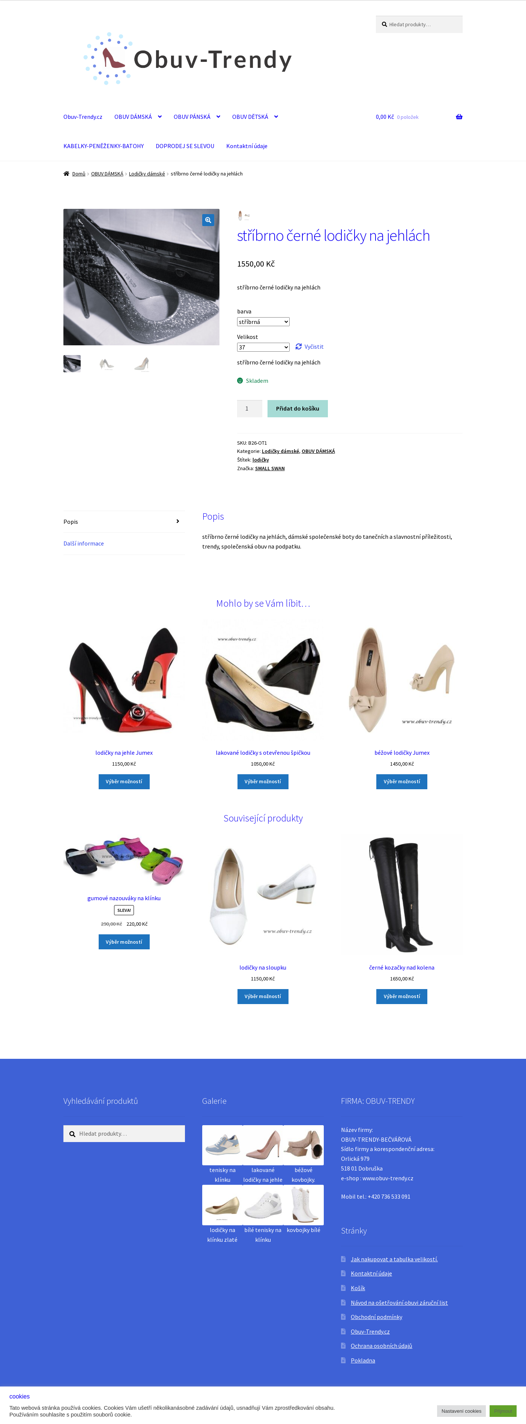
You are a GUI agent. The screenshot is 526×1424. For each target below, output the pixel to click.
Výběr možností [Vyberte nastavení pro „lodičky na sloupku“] (263, 996)
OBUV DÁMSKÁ (133, 116)
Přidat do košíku (297, 408)
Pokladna (363, 1360)
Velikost (247, 336)
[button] (208, 220)
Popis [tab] (70, 521)
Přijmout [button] (503, 1411)
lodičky (260, 459)
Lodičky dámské (147, 173)
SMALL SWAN (270, 468)
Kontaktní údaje (247, 146)
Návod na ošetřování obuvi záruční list (399, 1302)
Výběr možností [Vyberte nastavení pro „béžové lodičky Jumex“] (402, 781)
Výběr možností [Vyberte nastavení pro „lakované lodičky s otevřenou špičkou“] (263, 781)
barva (244, 311)
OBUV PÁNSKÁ (192, 116)
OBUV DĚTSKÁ (250, 116)
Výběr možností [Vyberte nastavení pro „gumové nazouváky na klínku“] (124, 941)
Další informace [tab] (83, 543)
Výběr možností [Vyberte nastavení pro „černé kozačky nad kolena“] (402, 996)
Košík (358, 1288)
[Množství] (250, 408)
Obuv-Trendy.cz (82, 116)
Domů (79, 173)
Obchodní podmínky (376, 1317)
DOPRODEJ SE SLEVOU (185, 146)
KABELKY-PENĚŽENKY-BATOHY (103, 146)
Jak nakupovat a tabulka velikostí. (394, 1259)
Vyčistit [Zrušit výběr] (314, 346)
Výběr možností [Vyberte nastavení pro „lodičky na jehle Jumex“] (124, 781)
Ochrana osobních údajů (381, 1345)
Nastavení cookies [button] (461, 1411)
